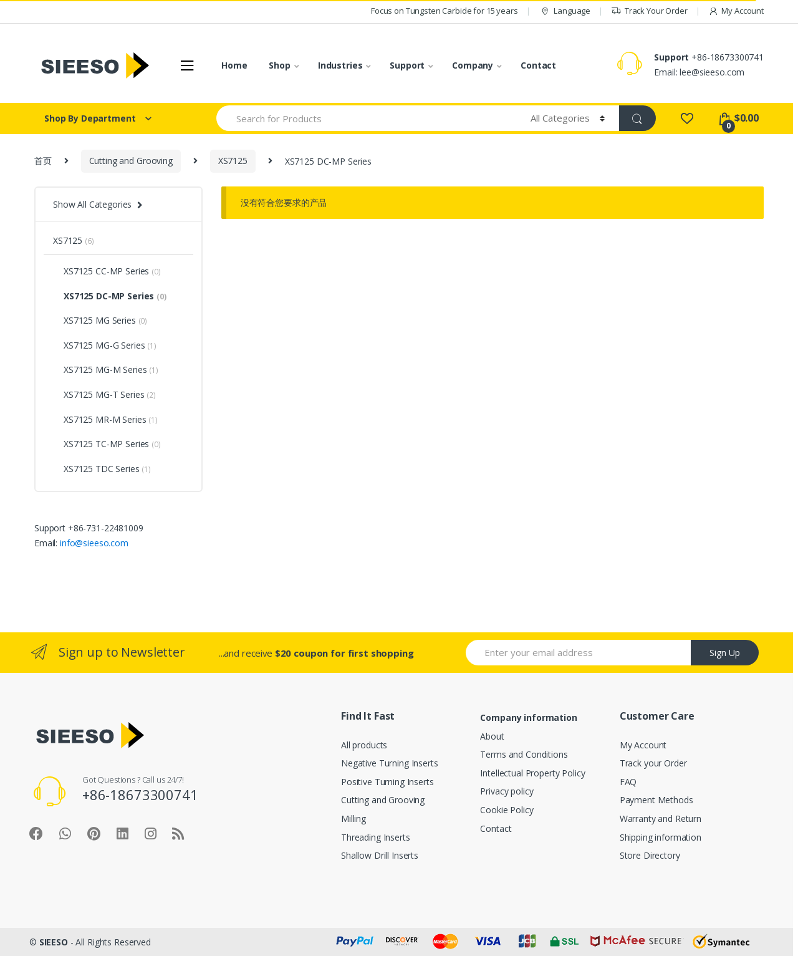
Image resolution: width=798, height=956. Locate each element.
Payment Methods (656, 800)
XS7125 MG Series (100, 320)
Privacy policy (506, 791)
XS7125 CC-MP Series (107, 271)
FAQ (628, 782)
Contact (538, 65)
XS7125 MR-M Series (105, 419)
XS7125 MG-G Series (104, 345)
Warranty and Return (660, 818)
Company (472, 65)
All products (364, 745)
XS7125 (233, 161)
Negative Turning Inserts (389, 763)
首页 (43, 161)
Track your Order (653, 763)
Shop (279, 65)
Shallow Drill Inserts (379, 855)
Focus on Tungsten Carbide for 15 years (444, 10)
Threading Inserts (375, 837)
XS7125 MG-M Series (105, 369)
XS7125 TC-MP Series (107, 444)
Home (234, 65)
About (492, 736)
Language (564, 11)
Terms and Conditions (523, 754)
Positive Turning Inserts (387, 782)
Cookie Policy (506, 810)
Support (407, 65)
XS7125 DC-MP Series (109, 296)
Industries (340, 65)
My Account (736, 11)
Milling (353, 818)
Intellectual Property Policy (532, 773)
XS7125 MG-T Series (104, 394)
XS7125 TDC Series (102, 469)
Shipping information (660, 837)
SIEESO (53, 942)
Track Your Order (649, 11)
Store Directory (650, 855)
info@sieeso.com (94, 543)
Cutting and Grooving (131, 161)
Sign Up (724, 653)
